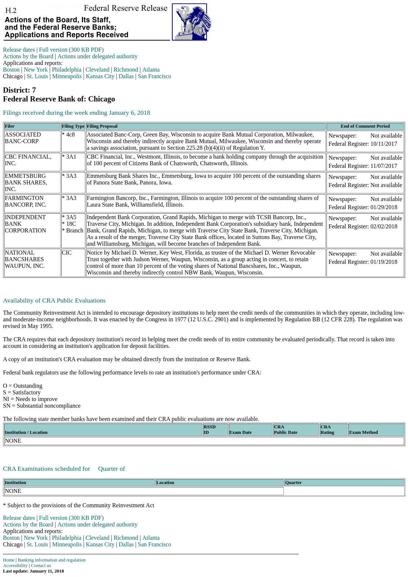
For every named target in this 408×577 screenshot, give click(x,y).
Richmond (126, 69)
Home (8, 560)
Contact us (41, 565)
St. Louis (37, 76)
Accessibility (15, 565)
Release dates (19, 49)
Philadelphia (67, 69)
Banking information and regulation (52, 560)
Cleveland (98, 69)
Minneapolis (67, 76)
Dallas (126, 76)
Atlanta (151, 69)
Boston (11, 69)
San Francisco (154, 76)
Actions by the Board (28, 56)
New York (36, 69)
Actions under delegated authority (98, 56)
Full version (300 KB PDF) (71, 49)
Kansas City (100, 76)
